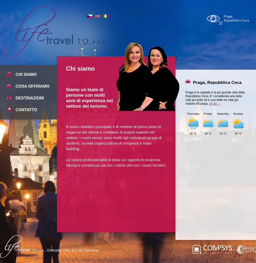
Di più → (215, 103)
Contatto (26, 110)
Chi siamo (26, 74)
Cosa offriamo (32, 86)
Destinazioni (30, 98)
